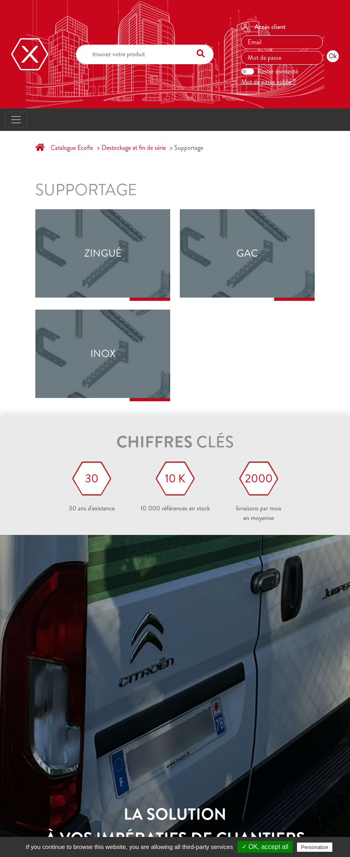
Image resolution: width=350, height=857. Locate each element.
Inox (103, 354)
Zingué (103, 253)
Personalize (314, 847)
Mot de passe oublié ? (268, 81)
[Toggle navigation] (16, 120)
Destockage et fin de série (134, 147)
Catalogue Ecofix (72, 147)
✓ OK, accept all (265, 846)
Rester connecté (277, 71)
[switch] (247, 71)
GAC (247, 253)
